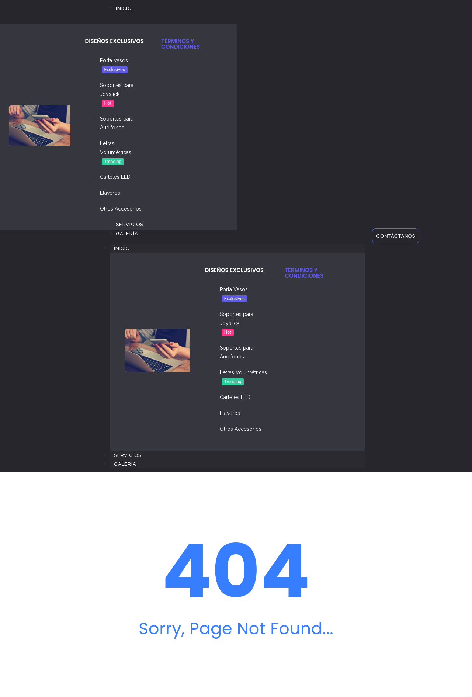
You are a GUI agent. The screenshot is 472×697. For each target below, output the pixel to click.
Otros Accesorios (121, 209)
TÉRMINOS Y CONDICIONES (180, 44)
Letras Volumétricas (243, 372)
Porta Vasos (114, 60)
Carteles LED (115, 177)
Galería (125, 464)
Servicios (128, 455)
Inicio (126, 248)
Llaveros (110, 193)
